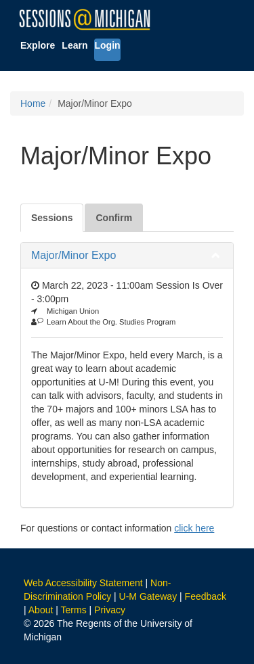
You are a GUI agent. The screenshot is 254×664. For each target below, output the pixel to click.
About (41, 609)
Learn (74, 45)
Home (32, 103)
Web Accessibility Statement (83, 582)
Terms (74, 609)
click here (194, 528)
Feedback (205, 596)
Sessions (51, 217)
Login (107, 45)
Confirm (114, 217)
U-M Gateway (148, 596)
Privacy (109, 609)
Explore (37, 45)
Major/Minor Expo (73, 255)
